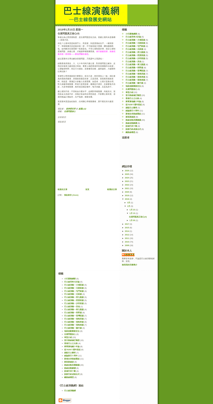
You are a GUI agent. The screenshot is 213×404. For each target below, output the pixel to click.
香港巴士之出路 (132, 98)
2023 (127, 181)
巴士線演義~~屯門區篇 (135, 46)
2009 (127, 245)
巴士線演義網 (70, 390)
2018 (127, 199)
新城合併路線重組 (133, 114)
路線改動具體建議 (133, 120)
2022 (127, 185)
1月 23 (132, 210)
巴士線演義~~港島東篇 (135, 77)
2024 (127, 178)
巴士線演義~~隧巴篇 (134, 83)
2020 (127, 192)
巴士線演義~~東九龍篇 (135, 64)
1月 (129, 206)
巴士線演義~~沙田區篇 (135, 58)
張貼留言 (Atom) (71, 195)
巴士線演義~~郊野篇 (134, 67)
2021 (127, 188)
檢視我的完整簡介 (129, 265)
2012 (127, 235)
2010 (127, 242)
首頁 (87, 189)
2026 (127, 171)
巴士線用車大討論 (133, 37)
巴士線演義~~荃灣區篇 (135, 71)
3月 (129, 202)
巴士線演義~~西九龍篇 (135, 52)
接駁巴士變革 (131, 108)
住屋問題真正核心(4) (138, 217)
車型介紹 (129, 92)
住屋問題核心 (70, 111)
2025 (127, 174)
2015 (127, 228)
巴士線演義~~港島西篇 (135, 74)
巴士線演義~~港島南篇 (135, 80)
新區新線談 (130, 117)
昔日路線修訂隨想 (133, 95)
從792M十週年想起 (134, 104)
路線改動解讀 (131, 123)
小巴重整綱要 (131, 34)
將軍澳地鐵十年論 (133, 101)
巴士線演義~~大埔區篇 (135, 40)
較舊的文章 (112, 189)
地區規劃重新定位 (133, 86)
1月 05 (132, 220)
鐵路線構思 (130, 132)
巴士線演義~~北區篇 (134, 49)
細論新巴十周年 (132, 111)
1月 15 (132, 213)
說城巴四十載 (131, 126)
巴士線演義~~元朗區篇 (135, 43)
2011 (127, 238)
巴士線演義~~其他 (133, 61)
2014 (127, 231)
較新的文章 (62, 189)
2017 (127, 224)
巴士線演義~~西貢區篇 (135, 55)
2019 (127, 195)
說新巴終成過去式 (133, 129)
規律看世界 (129, 254)
